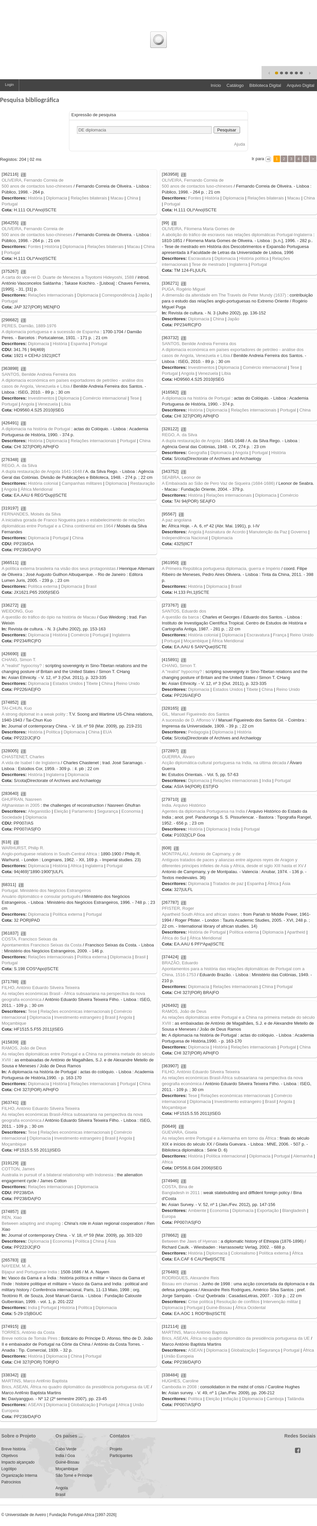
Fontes (194, 197)
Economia (131, 811)
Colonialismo (243, 1253)
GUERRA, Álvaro (178, 756)
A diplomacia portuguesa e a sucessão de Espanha (50, 331)
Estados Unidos (68, 683)
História (35, 197)
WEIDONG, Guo (17, 611)
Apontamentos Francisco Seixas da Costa (42, 944)
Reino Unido (302, 634)
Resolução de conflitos (238, 1301)
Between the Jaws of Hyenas (189, 1241)
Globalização (243, 1350)
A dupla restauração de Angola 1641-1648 (42, 471)
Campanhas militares (82, 483)
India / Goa (65, 1455)
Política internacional (226, 1155)
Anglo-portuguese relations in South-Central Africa (49, 853)
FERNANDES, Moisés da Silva (31, 514)
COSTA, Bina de (177, 1186)
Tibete (92, 683)
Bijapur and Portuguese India (29, 1271)
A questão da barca (180, 617)
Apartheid (296, 932)
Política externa (42, 586)
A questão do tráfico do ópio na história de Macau (49, 617)
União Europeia (179, 1356)
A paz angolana (177, 519)
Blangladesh (294, 1210)
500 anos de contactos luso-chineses (37, 186)
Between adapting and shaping (31, 1223)
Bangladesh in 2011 (181, 1192)
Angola (187, 373)
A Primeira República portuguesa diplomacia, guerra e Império (221, 568)
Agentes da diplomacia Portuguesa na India (203, 811)
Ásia (286, 883)
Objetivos (9, 1455)
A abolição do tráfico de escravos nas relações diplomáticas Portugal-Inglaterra (237, 234)
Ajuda (239, 144)
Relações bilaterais (89, 197)
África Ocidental (250, 1307)
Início (216, 85)
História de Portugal (207, 932)
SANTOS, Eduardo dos (184, 611)
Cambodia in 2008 (179, 1386)
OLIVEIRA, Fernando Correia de (32, 180)
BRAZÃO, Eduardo (180, 962)
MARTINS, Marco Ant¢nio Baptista (34, 1380)
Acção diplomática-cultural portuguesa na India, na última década (224, 762)
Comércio (289, 495)
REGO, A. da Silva (179, 434)
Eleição (61, 811)
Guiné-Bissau (219, 1307)
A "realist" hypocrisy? (22, 665)
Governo (299, 531)
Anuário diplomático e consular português (41, 896)
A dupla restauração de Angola (191, 440)
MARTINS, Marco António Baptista (195, 1332)
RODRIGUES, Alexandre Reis (190, 1277)
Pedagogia (198, 731)
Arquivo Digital (300, 85)
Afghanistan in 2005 (21, 805)
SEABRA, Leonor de (181, 477)
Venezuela (208, 373)
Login (9, 85)
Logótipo (9, 1469)
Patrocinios (11, 1482)
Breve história (13, 1449)
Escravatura (199, 258)
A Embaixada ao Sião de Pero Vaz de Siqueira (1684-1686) (218, 483)
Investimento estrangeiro (77, 1017)
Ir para (258, 158)
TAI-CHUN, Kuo (17, 708)
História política (253, 258)
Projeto (116, 1449)
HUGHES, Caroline (180, 1380)
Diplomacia (56, 197)
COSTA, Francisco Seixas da (29, 939)
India (266, 780)
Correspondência (118, 295)
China (132, 197)
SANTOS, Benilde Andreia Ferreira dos (199, 343)
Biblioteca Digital (265, 85)
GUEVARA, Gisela (179, 1132)
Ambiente (197, 1210)
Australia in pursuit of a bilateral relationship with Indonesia (57, 1174)
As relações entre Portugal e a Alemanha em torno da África (219, 1138)
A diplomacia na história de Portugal (196, 398)
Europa (169, 1216)
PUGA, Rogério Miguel (183, 289)
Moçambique (196, 640)
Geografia (197, 452)
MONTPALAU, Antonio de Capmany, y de (201, 853)
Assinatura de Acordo (225, 531)
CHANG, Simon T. (19, 659)
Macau (117, 197)
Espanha (79, 343)
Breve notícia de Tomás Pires (29, 1338)
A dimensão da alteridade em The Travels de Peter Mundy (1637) (224, 295)
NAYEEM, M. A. (17, 1265)
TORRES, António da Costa (28, 1332)
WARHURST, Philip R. (23, 847)
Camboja (275, 1398)
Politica (85, 1307)
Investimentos (201, 367)
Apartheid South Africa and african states (201, 914)
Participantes (121, 1455)
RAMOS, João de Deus (184, 1011)
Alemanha (303, 1155)
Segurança (107, 811)
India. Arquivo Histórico (184, 805)
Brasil (91, 586)
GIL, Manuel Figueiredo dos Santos (195, 714)
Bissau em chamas (180, 1283)
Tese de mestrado (209, 264)
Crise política (200, 1301)
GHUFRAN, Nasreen (22, 799)
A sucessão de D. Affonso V (188, 720)
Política (53, 731)
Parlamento (82, 811)
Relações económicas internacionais (75, 1011)
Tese (294, 367)
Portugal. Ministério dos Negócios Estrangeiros (46, 890)
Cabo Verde (65, 1449)
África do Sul (174, 938)
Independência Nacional (185, 537)
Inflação (230, 1398)
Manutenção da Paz (268, 531)
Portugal (10, 203)
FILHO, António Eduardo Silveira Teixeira (41, 987)
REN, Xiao (12, 1217)
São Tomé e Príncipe (73, 1475)
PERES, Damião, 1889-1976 (29, 325)
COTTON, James (18, 1168)
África (272, 883)
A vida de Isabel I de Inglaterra (31, 762)
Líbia (226, 373)
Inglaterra (238, 264)
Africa (75, 865)
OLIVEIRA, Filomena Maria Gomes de (198, 228)
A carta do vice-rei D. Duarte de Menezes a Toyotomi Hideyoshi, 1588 (68, 277)
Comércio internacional (265, 367)
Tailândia (295, 1398)
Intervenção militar (280, 1301)
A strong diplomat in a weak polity (33, 714)
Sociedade (12, 817)
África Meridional (36, 489)
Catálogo (235, 85)
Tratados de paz (228, 883)
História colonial (43, 483)
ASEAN (195, 1350)
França (279, 634)
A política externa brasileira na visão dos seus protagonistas (59, 568)
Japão (144, 295)
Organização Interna (19, 1475)
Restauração (142, 483)
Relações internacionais (50, 295)
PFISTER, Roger (178, 908)
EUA (107, 731)
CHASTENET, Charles (23, 756)
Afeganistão (39, 811)
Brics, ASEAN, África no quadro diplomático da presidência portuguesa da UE (236, 1338)
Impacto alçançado (18, 1462)
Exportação (268, 1210)
